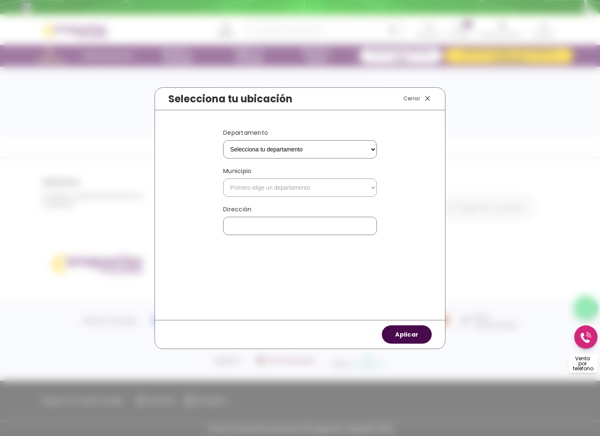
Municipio (237, 171)
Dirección (237, 209)
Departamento (245, 133)
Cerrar (417, 98)
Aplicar (406, 334)
